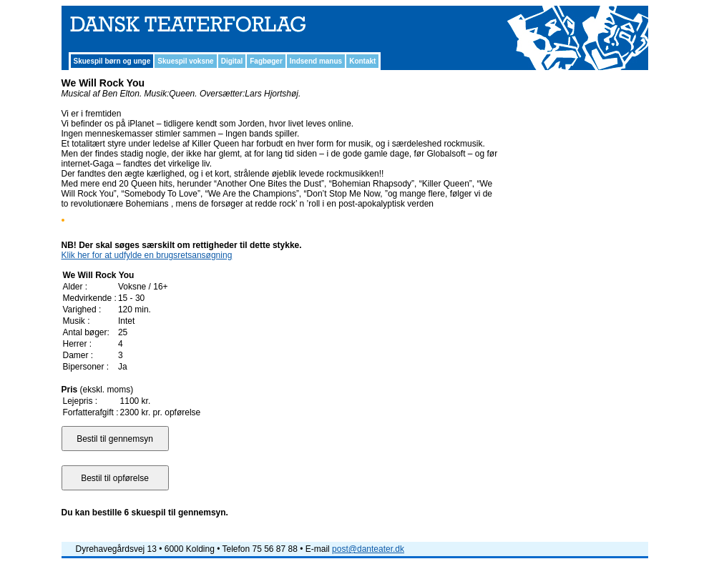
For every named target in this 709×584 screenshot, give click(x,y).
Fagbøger (266, 61)
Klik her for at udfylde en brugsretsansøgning (147, 255)
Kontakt (362, 61)
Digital (232, 61)
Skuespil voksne (185, 61)
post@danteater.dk (368, 549)
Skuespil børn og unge (112, 61)
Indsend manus (316, 61)
